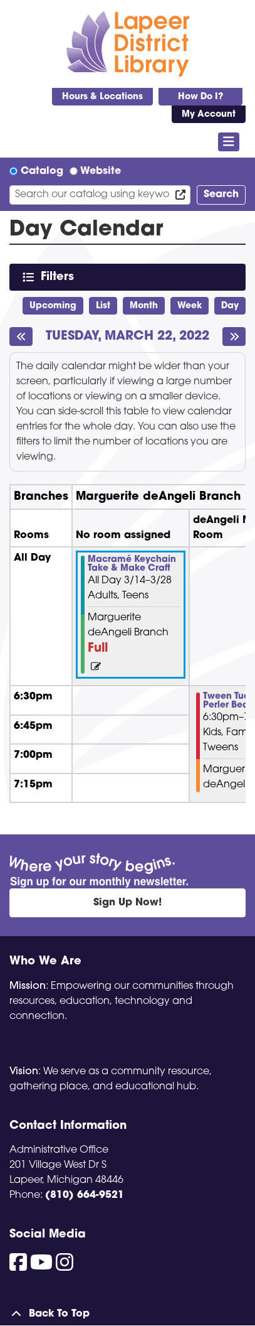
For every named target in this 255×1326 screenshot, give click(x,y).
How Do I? (200, 97)
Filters (60, 276)
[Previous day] (21, 336)
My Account (209, 114)
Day (230, 306)
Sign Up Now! (127, 903)
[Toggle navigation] (229, 141)
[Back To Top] (127, 1314)
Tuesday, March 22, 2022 (127, 337)
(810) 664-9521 (84, 1195)
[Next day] (234, 336)
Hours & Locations (102, 97)
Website (100, 171)
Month (144, 306)
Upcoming (52, 306)
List (103, 306)
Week (189, 306)
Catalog (42, 171)
